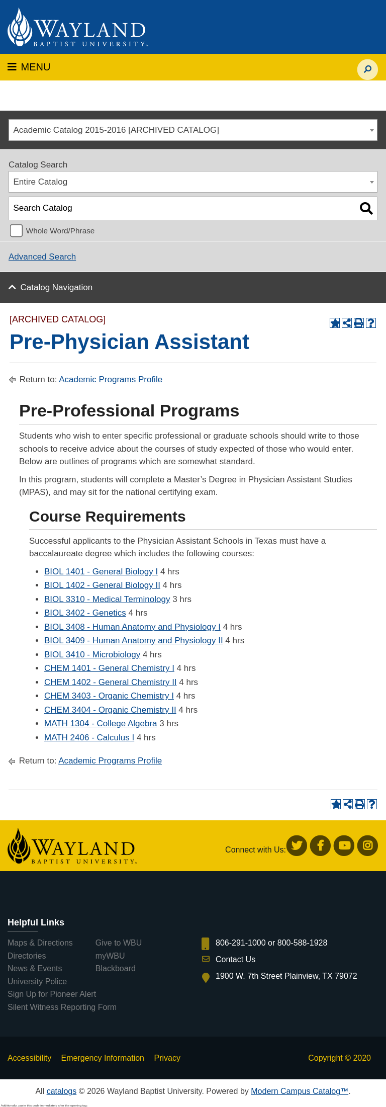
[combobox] (193, 130)
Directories (27, 956)
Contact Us (235, 959)
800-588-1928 (302, 943)
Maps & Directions (40, 943)
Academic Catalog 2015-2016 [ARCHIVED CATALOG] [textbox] (116, 130)
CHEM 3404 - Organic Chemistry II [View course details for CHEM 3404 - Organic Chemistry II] (110, 710)
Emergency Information (102, 1058)
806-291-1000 (241, 943)
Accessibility (29, 1058)
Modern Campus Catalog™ (299, 1091)
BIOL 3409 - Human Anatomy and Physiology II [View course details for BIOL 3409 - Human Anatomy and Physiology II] (133, 640)
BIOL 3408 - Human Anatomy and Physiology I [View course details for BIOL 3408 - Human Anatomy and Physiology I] (132, 627)
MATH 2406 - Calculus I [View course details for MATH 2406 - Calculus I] (89, 737)
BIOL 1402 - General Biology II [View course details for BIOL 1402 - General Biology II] (102, 585)
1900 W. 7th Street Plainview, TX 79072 (286, 976)
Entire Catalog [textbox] (41, 182)
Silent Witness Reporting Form (62, 1007)
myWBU (110, 956)
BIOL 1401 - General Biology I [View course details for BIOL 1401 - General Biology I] (101, 571)
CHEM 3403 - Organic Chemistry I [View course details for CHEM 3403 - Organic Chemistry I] (109, 696)
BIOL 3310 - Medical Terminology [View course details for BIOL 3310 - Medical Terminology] (107, 599)
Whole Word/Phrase (60, 230)
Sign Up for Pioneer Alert (52, 994)
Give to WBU (118, 943)
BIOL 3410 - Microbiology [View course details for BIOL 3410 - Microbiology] (92, 654)
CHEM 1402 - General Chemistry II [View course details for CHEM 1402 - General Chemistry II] (110, 682)
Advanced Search (42, 257)
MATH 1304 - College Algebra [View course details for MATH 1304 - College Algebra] (100, 723)
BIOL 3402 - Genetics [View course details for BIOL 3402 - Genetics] (85, 613)
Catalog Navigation (57, 287)
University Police (37, 981)
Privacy (167, 1058)
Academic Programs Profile (110, 379)
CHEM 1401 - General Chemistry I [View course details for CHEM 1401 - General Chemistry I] (109, 668)
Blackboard (115, 968)
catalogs (62, 1091)
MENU (29, 66)
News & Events (35, 968)
